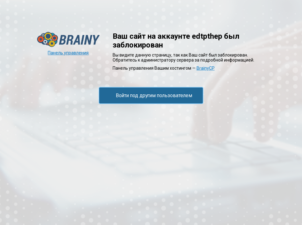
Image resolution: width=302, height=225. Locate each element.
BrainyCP (206, 68)
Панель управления (68, 52)
